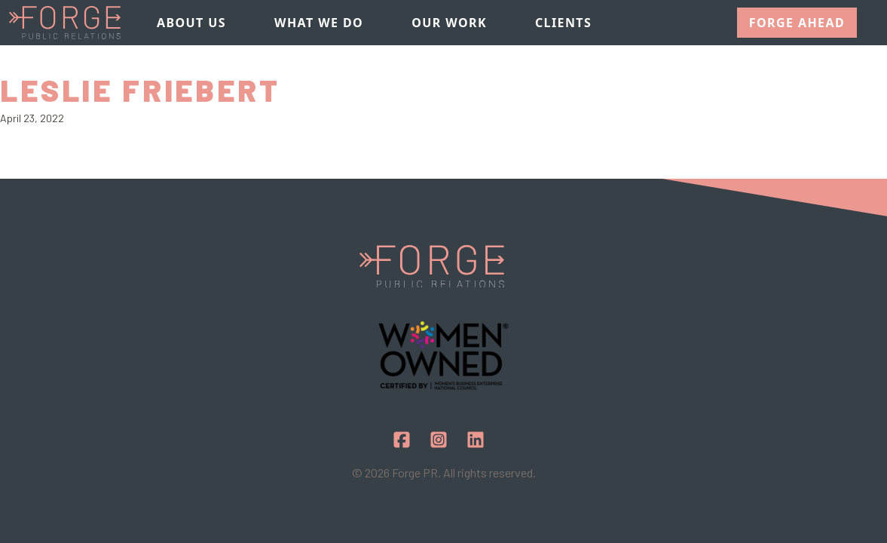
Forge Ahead (797, 22)
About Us (191, 22)
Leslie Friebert (140, 90)
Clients (563, 22)
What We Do (318, 22)
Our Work (449, 22)
